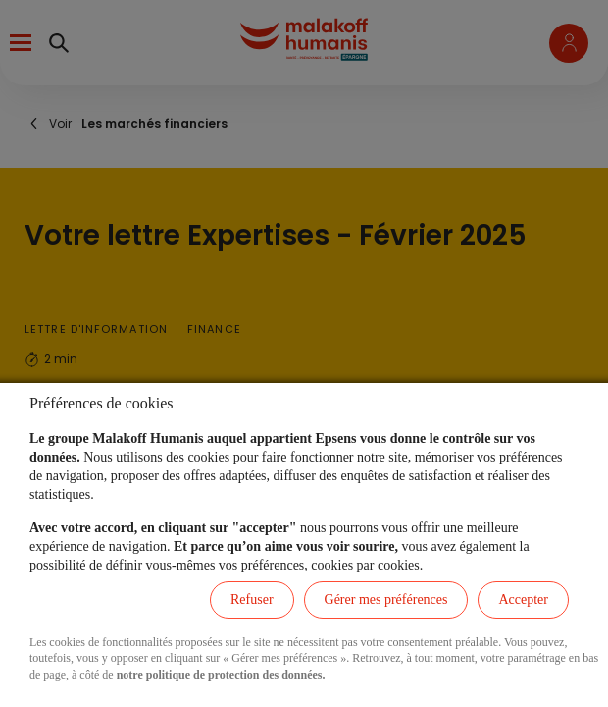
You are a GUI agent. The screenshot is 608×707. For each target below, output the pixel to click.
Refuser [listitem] (252, 599)
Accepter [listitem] (523, 599)
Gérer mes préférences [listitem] (386, 599)
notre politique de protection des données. (221, 674)
